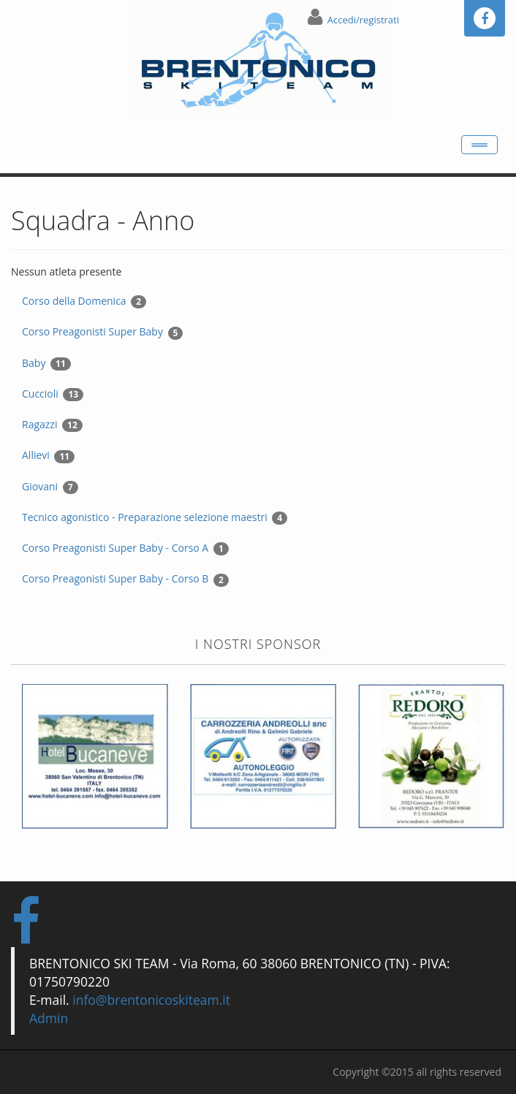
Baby (46, 363)
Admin (48, 1018)
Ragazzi (52, 424)
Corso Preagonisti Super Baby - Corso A (125, 548)
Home (37, 137)
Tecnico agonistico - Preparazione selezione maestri (154, 517)
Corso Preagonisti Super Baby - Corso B (125, 578)
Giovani (50, 486)
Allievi (48, 455)
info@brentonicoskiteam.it (151, 999)
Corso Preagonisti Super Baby (102, 331)
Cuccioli (52, 394)
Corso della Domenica (84, 301)
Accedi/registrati (363, 19)
